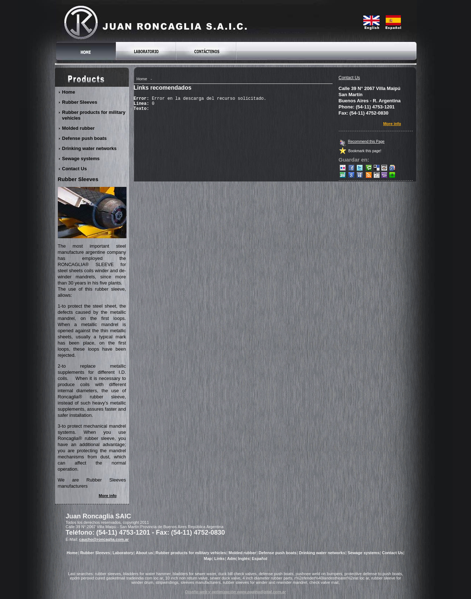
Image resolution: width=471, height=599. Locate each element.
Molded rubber (78, 128)
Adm (231, 558)
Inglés (244, 558)
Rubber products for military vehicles (94, 115)
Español (259, 558)
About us (144, 553)
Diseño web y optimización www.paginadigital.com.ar (235, 592)
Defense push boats (84, 138)
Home (142, 79)
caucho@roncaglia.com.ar (104, 539)
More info (392, 123)
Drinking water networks (89, 148)
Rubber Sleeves (80, 102)
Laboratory (122, 553)
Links (219, 558)
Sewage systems (81, 158)
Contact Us (349, 77)
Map (208, 558)
